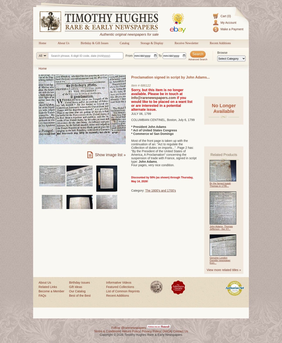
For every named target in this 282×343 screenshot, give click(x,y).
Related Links (48, 287)
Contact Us (180, 331)
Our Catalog (77, 291)
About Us (63, 43)
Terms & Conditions (107, 331)
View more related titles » (224, 270)
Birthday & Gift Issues (94, 43)
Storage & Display (152, 43)
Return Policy (131, 331)
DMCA (166, 331)
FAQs (42, 295)
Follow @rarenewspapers (128, 328)
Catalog (124, 43)
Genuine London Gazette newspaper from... (220, 260)
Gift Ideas (75, 287)
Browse (222, 52)
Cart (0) (226, 16)
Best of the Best (80, 295)
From (129, 55)
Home (42, 43)
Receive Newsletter (186, 43)
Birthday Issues (79, 282)
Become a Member (51, 291)
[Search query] (79, 55)
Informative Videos (118, 282)
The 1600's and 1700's (160, 190)
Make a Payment (232, 29)
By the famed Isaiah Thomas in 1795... (220, 184)
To (160, 55)
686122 (146, 85)
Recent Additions (220, 43)
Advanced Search (197, 59)
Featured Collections (120, 287)
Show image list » (110, 155)
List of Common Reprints (123, 291)
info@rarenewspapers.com (153, 98)
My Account (228, 22)
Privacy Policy (151, 331)
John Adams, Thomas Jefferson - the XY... (221, 227)
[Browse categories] (231, 58)
